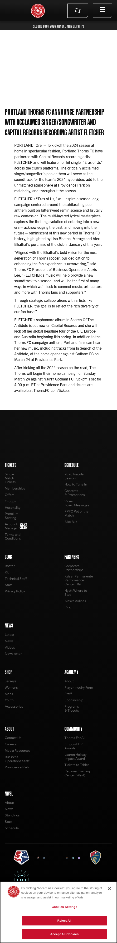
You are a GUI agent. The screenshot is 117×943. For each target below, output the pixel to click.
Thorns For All (74, 737)
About (69, 681)
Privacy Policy (15, 591)
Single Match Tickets (10, 478)
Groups (10, 501)
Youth (9, 700)
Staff (68, 693)
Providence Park (17, 767)
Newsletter (13, 653)
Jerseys (10, 681)
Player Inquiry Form (78, 687)
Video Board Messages (76, 503)
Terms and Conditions (13, 536)
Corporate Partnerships (73, 567)
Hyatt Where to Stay (75, 592)
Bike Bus (70, 521)
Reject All (64, 920)
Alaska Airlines (75, 601)
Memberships (15, 488)
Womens (11, 687)
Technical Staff (16, 578)
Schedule (12, 828)
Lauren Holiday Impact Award (75, 756)
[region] (58, 912)
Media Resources (17, 750)
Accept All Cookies (64, 934)
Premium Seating (11, 515)
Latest (9, 634)
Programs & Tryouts (71, 708)
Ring (67, 607)
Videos (10, 647)
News (9, 641)
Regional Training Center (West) (77, 773)
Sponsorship (73, 700)
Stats (9, 584)
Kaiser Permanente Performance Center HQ (78, 580)
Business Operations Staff (17, 759)
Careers (11, 744)
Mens (9, 693)
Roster (10, 565)
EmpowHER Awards (73, 746)
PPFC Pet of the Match (76, 513)
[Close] (109, 888)
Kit (7, 572)
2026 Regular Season (74, 476)
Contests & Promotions (74, 492)
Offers (10, 494)
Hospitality (12, 507)
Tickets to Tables (76, 764)
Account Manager (11, 526)
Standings (12, 815)
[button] (102, 11)
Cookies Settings (64, 907)
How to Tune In (75, 484)
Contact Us (13, 737)
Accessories (14, 706)
